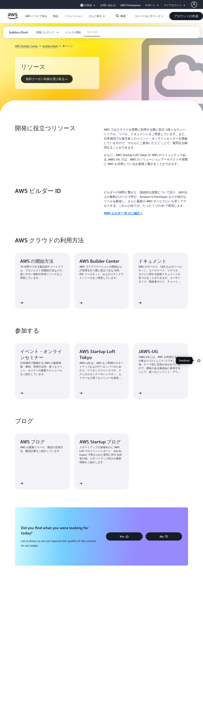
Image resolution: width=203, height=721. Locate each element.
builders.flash (50, 46)
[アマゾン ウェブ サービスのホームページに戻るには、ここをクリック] (12, 18)
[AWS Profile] (194, 4)
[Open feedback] (199, 360)
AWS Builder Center (26, 46)
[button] (36, 16)
